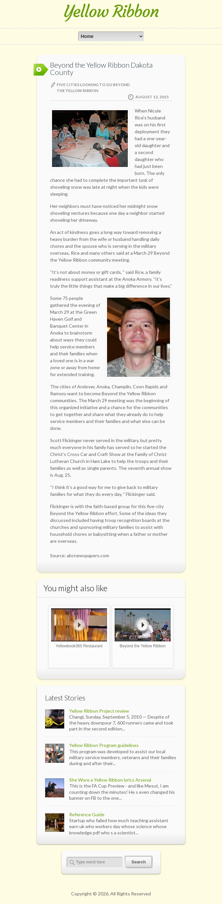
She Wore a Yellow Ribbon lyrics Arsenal (110, 780)
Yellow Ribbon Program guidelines (104, 745)
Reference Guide (86, 814)
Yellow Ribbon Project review (99, 711)
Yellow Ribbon (111, 11)
